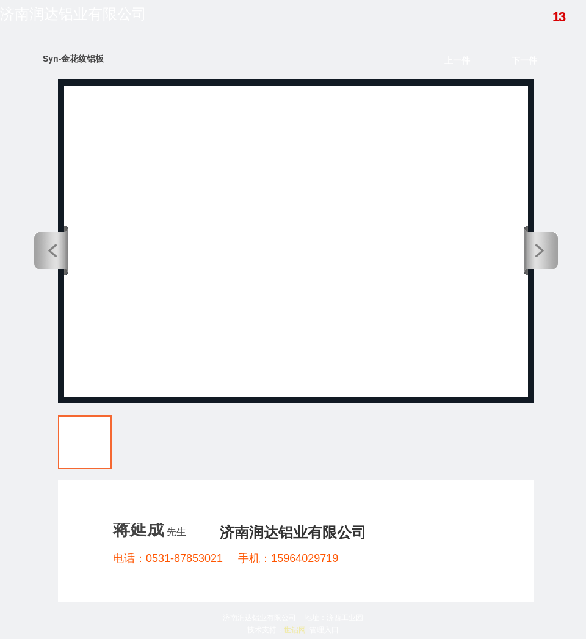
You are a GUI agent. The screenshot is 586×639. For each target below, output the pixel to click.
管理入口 (324, 630)
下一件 (524, 60)
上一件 (457, 60)
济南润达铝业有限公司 (73, 14)
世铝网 (295, 630)
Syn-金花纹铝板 (73, 59)
